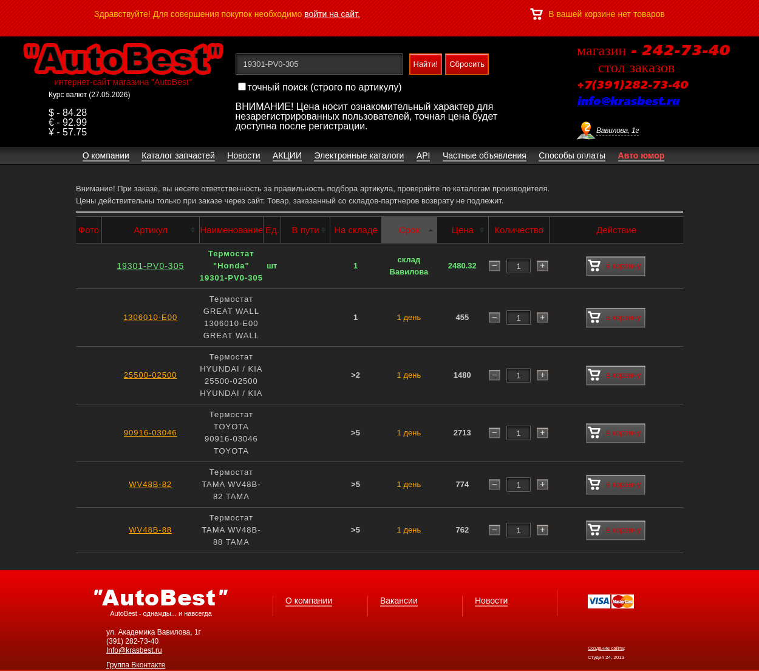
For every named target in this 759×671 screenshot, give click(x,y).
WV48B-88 (150, 529)
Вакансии (399, 600)
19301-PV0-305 (150, 266)
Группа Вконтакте (136, 665)
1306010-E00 (150, 317)
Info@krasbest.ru (134, 650)
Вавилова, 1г (617, 130)
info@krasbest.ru (628, 102)
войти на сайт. (332, 14)
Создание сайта (606, 648)
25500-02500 (150, 375)
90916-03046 (150, 432)
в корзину (614, 266)
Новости (491, 600)
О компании (308, 600)
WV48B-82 (150, 484)
